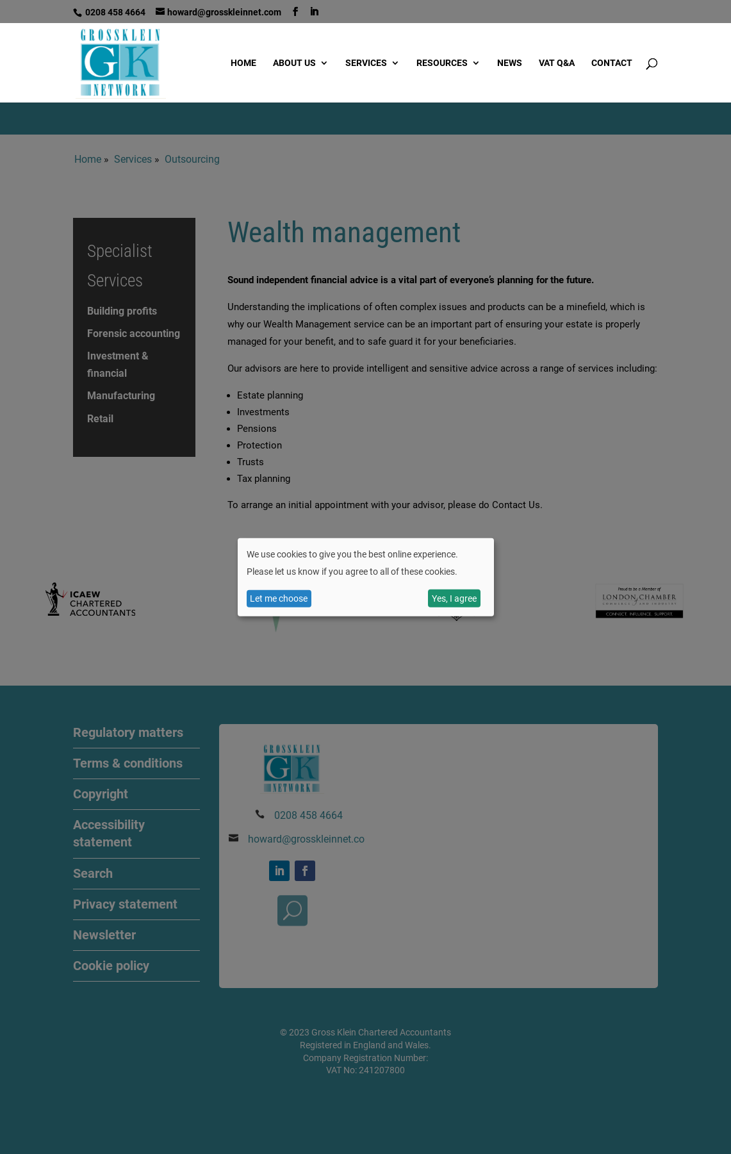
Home (243, 63)
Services (366, 63)
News (509, 63)
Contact (611, 63)
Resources (442, 63)
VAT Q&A (557, 63)
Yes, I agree (454, 598)
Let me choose (279, 598)
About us (294, 63)
